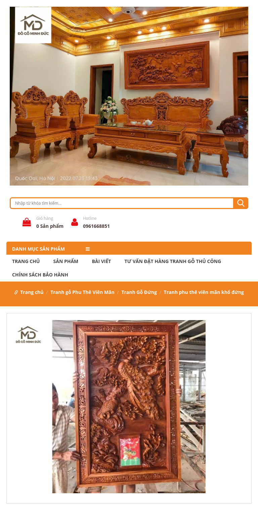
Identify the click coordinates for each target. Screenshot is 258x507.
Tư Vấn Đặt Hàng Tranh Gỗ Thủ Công (173, 261)
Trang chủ (26, 261)
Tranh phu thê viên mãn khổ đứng (204, 292)
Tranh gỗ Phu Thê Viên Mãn (82, 292)
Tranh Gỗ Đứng (139, 292)
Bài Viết (101, 261)
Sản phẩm (66, 261)
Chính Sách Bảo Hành (40, 274)
